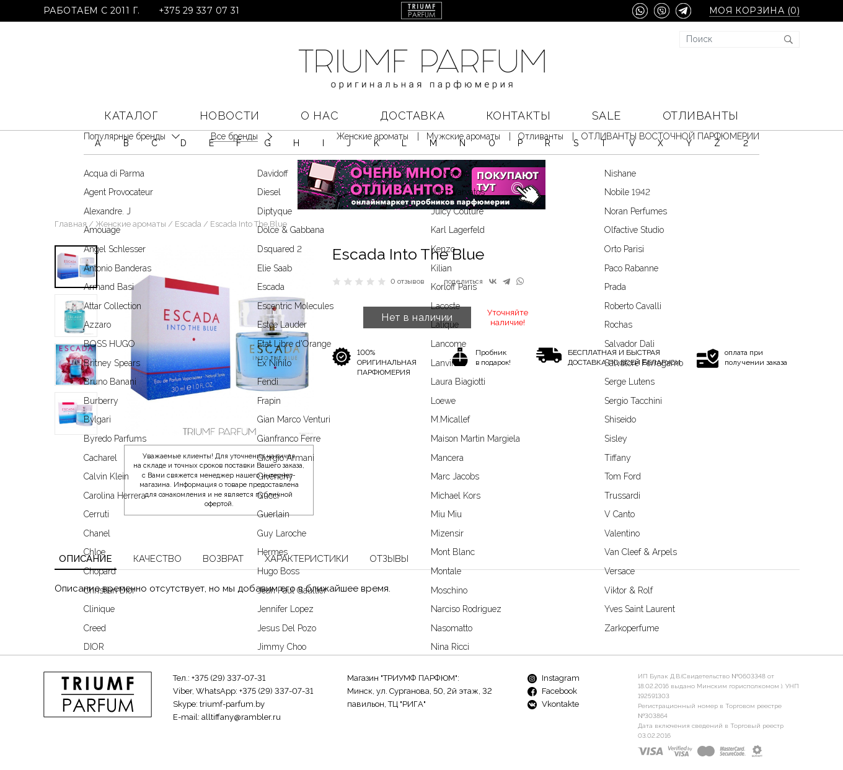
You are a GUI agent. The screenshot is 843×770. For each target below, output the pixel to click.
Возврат (223, 522)
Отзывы (388, 522)
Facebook (552, 654)
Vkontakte (553, 667)
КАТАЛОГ (131, 115)
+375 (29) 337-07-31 (228, 641)
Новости (230, 115)
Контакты (518, 115)
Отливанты (701, 115)
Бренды (287, 739)
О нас (319, 115)
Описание (85, 522)
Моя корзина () (754, 11)
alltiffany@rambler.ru (241, 680)
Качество (157, 522)
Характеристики (306, 522)
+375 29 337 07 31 (199, 11)
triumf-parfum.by (232, 667)
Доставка (412, 115)
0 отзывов (408, 245)
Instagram (553, 641)
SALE (606, 115)
